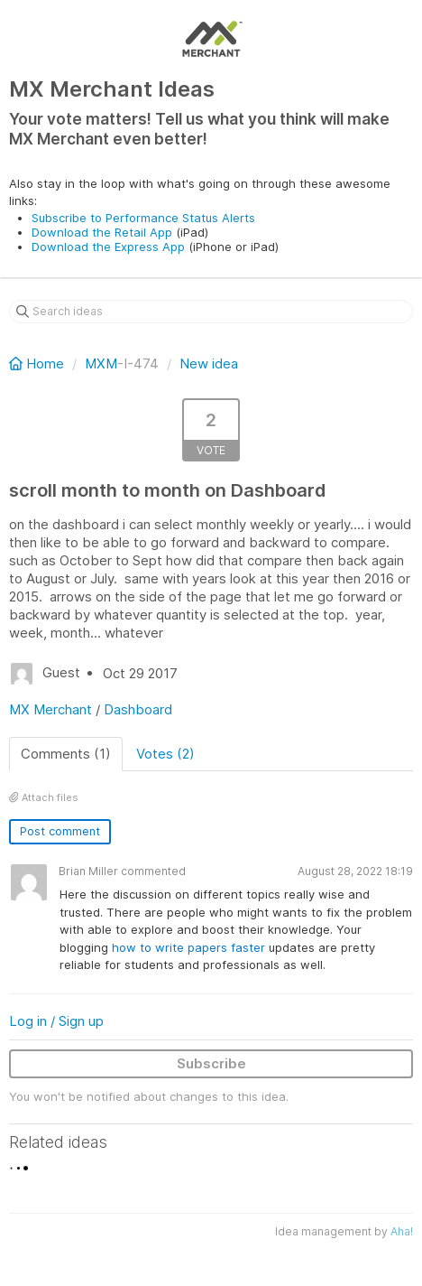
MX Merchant (50, 709)
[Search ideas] (211, 311)
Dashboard (138, 709)
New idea (208, 363)
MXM (101, 363)
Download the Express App (108, 246)
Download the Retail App (102, 232)
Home (38, 363)
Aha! (401, 1231)
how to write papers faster (188, 947)
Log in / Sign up (56, 1021)
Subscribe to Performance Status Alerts (143, 217)
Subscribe (211, 1063)
